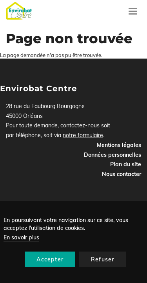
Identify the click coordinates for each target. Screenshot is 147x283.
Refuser (102, 259)
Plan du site (125, 164)
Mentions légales (119, 145)
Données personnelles (112, 154)
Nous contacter (121, 174)
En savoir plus (21, 237)
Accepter (50, 259)
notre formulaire (83, 135)
